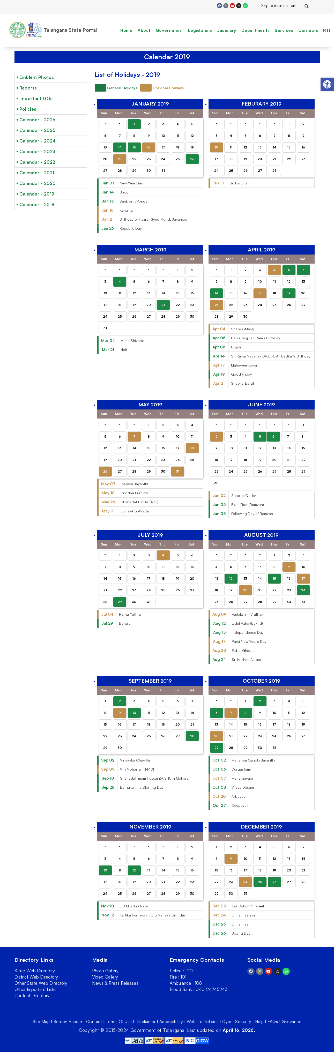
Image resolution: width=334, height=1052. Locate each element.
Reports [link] (28, 88)
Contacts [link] (308, 30)
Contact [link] (94, 1021)
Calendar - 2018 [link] (37, 204)
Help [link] (259, 1021)
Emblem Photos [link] (36, 77)
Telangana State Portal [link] (70, 30)
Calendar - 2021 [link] (36, 172)
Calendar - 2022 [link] (37, 162)
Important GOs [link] (36, 98)
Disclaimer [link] (145, 1021)
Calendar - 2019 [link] (37, 194)
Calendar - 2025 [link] (37, 130)
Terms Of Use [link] (119, 1021)
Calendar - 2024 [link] (37, 141)
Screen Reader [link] (68, 1021)
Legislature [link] (200, 30)
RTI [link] (326, 30)
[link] (327, 84)
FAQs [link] (273, 1021)
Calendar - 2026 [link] (37, 119)
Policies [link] (27, 109)
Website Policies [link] (203, 1021)
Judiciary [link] (226, 30)
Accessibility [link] (171, 1021)
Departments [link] (255, 30)
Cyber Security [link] (236, 1021)
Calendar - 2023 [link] (37, 151)
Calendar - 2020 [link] (37, 183)
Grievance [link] (292, 1021)
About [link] (144, 30)
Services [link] (284, 30)
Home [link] (126, 30)
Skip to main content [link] (274, 5)
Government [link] (169, 30)
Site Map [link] (41, 1021)
